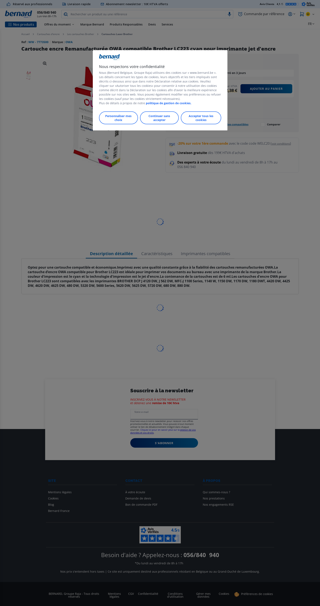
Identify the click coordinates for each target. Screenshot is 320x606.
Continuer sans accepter (159, 118)
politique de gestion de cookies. (168, 103)
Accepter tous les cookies (201, 118)
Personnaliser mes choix (118, 118)
